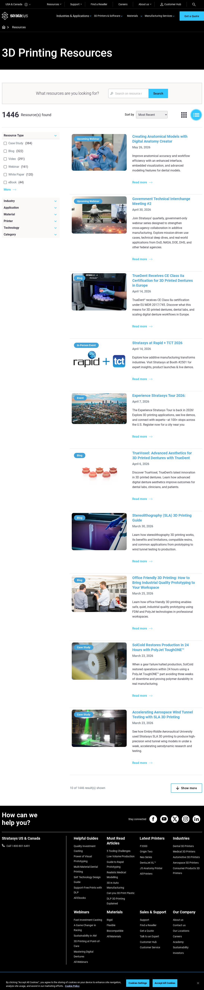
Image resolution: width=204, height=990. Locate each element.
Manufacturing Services (158, 16)
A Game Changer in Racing (85, 927)
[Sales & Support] (154, 913)
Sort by (129, 115)
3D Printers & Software (107, 16)
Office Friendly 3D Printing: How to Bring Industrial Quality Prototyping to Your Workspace (162, 583)
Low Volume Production (121, 856)
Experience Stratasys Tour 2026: (157, 396)
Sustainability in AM (85, 935)
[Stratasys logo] (15, 16)
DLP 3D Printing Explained (116, 901)
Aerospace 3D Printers (186, 862)
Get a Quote (147, 930)
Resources (53, 4)
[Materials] (121, 913)
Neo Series (146, 857)
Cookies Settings (138, 983)
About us (144, 4)
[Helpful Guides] (88, 840)
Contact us (179, 924)
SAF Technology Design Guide (87, 880)
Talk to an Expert (149, 935)
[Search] (193, 4)
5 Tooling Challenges (118, 851)
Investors (178, 952)
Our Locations (181, 930)
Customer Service (150, 946)
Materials (132, 16)
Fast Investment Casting (88, 919)
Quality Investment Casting (85, 849)
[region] (102, 983)
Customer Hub (170, 4)
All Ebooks (80, 897)
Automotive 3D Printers (186, 857)
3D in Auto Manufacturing (115, 885)
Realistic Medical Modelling (116, 875)
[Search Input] (128, 93)
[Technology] (31, 228)
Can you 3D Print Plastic (121, 893)
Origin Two (146, 851)
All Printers (146, 873)
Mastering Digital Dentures (83, 953)
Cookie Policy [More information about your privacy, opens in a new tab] (72, 986)
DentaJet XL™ (148, 862)
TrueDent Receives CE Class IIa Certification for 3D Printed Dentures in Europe (163, 281)
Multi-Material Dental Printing (86, 869)
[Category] (31, 235)
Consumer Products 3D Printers (186, 870)
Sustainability (181, 946)
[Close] (198, 983)
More (7, 190)
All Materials (114, 935)
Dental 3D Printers (183, 846)
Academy (178, 941)
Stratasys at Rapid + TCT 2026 (156, 343)
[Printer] (31, 221)
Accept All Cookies (165, 983)
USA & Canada (18, 4)
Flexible (111, 924)
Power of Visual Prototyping (83, 859)
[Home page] (2, 27)
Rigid (110, 919)
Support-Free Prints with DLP (88, 890)
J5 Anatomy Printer (151, 868)
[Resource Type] (31, 136)
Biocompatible (115, 930)
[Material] (31, 214)
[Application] (31, 208)
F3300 (143, 846)
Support (75, 4)
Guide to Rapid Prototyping (115, 864)
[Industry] (31, 201)
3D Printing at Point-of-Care (87, 943)
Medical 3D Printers (184, 851)
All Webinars (81, 961)
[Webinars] (88, 913)
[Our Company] (187, 913)
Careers (122, 4)
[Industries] (187, 840)
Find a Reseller (99, 4)
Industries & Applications (72, 16)
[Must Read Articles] (121, 842)
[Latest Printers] (154, 840)
